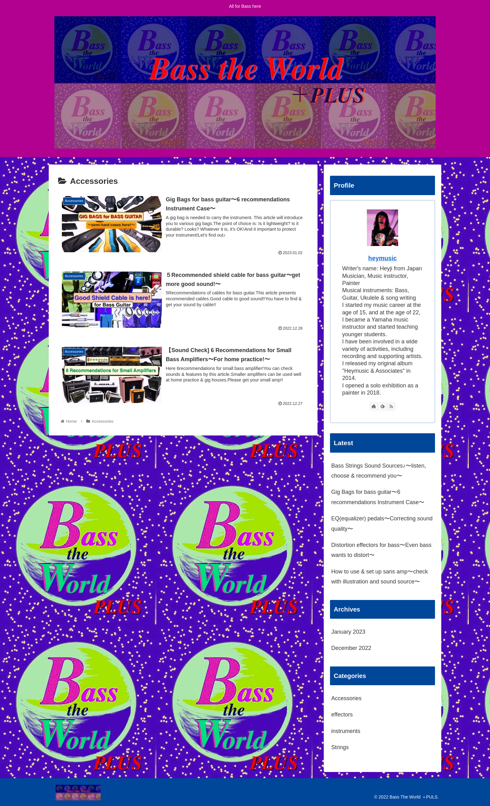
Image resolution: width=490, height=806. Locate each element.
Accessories (346, 698)
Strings (340, 747)
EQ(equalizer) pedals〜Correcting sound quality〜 (381, 523)
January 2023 (348, 632)
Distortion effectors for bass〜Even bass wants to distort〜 (381, 550)
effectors (342, 714)
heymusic (382, 258)
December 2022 (351, 648)
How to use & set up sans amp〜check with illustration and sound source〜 (379, 576)
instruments (345, 731)
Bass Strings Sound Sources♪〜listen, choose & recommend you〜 (378, 471)
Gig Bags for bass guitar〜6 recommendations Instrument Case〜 (377, 497)
